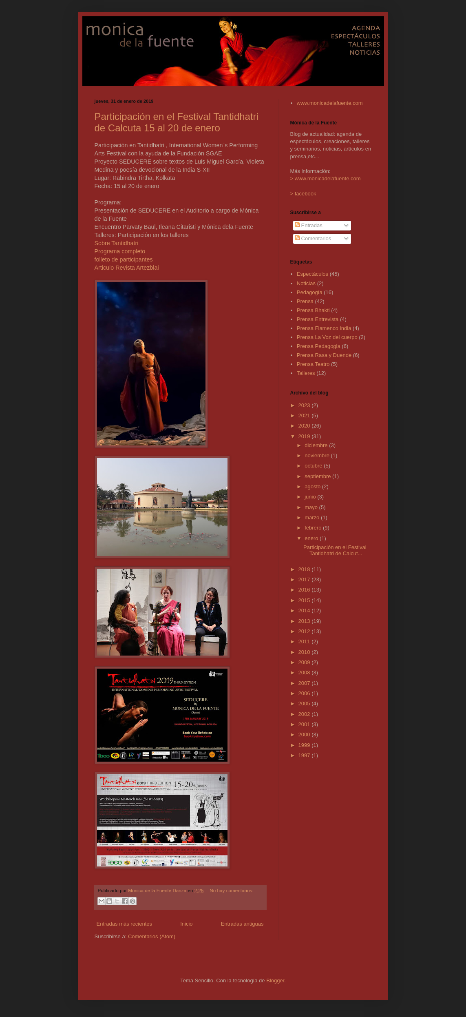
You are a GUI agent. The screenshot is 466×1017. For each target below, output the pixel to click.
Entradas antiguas (242, 924)
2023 (305, 405)
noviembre (318, 455)
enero (312, 538)
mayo (312, 507)
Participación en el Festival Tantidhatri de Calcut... (335, 550)
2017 (305, 579)
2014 (305, 610)
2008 (305, 672)
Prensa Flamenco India (324, 328)
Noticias (306, 283)
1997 (305, 755)
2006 (305, 693)
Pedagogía (309, 292)
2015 (305, 600)
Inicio (186, 924)
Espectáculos (312, 274)
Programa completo (120, 251)
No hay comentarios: (231, 890)
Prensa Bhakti (313, 310)
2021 (305, 415)
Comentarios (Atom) (151, 936)
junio (311, 497)
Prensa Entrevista (318, 319)
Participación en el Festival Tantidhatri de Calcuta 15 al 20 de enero (176, 122)
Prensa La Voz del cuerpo (327, 337)
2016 (305, 590)
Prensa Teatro (313, 364)
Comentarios (313, 238)
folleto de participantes (124, 259)
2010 (305, 652)
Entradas (308, 225)
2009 (305, 662)
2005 (305, 703)
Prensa (305, 301)
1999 (305, 745)
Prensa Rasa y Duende (324, 355)
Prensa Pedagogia (318, 346)
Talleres (306, 373)
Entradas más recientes (124, 924)
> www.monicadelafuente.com (325, 178)
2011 (305, 641)
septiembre (318, 476)
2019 (305, 436)
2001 (305, 724)
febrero (314, 528)
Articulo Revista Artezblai (127, 267)
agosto (313, 486)
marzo (313, 517)
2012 (305, 631)
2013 (305, 621)
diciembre (317, 445)
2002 (305, 714)
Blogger (275, 980)
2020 (305, 426)
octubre (314, 466)
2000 (305, 734)
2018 (305, 569)
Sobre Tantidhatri (117, 243)
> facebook (303, 194)
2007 (305, 683)
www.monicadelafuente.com (330, 103)
